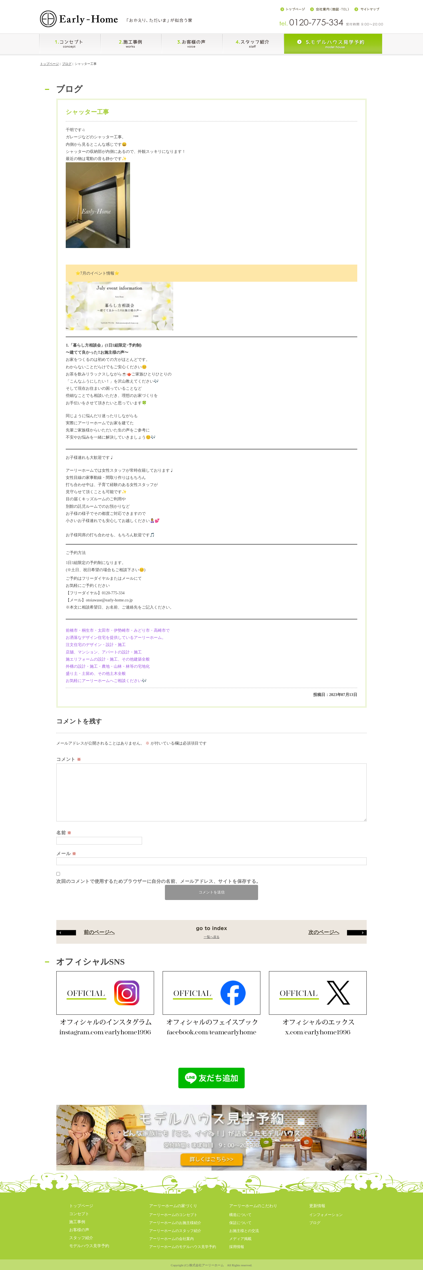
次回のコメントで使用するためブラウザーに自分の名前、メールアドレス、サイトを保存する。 (158, 881)
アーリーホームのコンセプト (173, 1215)
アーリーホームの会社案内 (171, 1239)
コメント (68, 759)
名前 (63, 832)
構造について (240, 1215)
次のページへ (337, 932)
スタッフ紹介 (81, 1238)
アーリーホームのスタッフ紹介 (175, 1231)
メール (66, 853)
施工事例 (77, 1222)
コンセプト (79, 1214)
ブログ (66, 63)
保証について (240, 1223)
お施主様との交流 (244, 1231)
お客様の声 (79, 1230)
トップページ (49, 63)
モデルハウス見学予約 (89, 1246)
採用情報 (236, 1247)
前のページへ (85, 932)
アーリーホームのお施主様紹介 (175, 1223)
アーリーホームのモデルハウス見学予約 (182, 1247)
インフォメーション (326, 1215)
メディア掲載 (240, 1239)
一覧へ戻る (212, 937)
